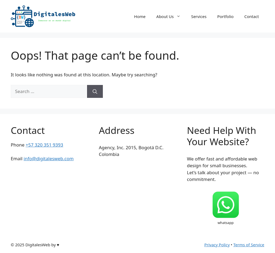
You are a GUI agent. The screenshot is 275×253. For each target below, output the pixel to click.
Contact (251, 16)
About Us (171, 16)
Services (199, 16)
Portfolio (225, 16)
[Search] (95, 91)
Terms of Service (248, 244)
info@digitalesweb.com (49, 158)
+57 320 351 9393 (44, 145)
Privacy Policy (217, 244)
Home (140, 16)
